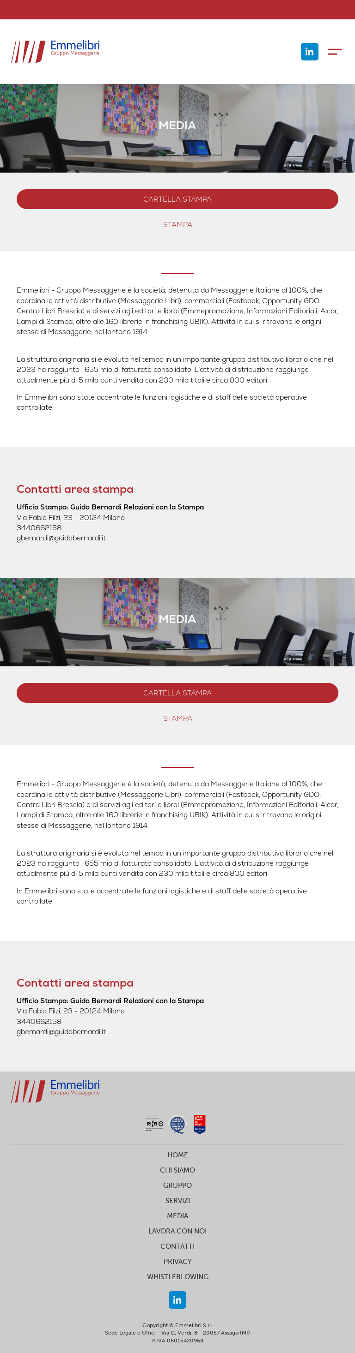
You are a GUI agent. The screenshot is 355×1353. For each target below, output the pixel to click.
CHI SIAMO (177, 1170)
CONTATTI (177, 1246)
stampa (177, 224)
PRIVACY (178, 1261)
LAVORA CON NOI (177, 1231)
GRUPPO (177, 1185)
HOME (177, 1155)
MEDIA (177, 1216)
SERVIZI (177, 1200)
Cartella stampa (177, 199)
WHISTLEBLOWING (177, 1277)
